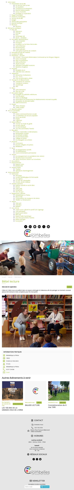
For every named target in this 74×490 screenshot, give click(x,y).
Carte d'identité (20, 41)
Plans (13, 88)
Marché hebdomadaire (22, 10)
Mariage (18, 33)
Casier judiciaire (20, 49)
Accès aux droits (20, 117)
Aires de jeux (19, 192)
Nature (14, 201)
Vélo (16, 86)
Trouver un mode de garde (23, 124)
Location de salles (17, 54)
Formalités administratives (20, 39)
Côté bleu (18, 205)
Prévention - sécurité (18, 55)
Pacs (16, 34)
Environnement (16, 163)
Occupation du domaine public (24, 101)
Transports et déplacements (20, 80)
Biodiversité (19, 166)
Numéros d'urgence (21, 67)
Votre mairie (11, 2)
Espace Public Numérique (23, 216)
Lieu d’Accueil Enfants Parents (24, 128)
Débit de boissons (21, 102)
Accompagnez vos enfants (23, 140)
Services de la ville (17, 18)
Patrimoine (15, 174)
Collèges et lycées (21, 138)
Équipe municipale (17, 15)
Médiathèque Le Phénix (22, 195)
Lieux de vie (15, 208)
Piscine (17, 187)
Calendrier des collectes (22, 72)
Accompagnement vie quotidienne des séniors (29, 156)
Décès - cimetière (20, 38)
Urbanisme (15, 73)
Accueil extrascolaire (21, 137)
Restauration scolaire (22, 133)
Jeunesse (14, 141)
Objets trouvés (20, 64)
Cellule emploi (19, 107)
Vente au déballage (21, 98)
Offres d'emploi (20, 106)
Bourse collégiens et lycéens (24, 145)
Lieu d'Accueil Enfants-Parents (24, 218)
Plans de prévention (21, 60)
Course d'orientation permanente (25, 153)
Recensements (20, 47)
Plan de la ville (19, 91)
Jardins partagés (20, 219)
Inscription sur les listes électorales (26, 44)
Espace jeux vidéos (21, 213)
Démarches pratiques (14, 28)
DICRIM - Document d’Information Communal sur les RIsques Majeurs (37, 57)
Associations (15, 161)
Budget (14, 20)
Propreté (14, 69)
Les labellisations (20, 151)
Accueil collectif (20, 125)
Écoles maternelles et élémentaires (26, 132)
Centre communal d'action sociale (26, 114)
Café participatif (20, 211)
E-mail (8, 372)
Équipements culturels (18, 193)
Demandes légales (17, 93)
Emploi (14, 104)
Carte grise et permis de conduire (25, 51)
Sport (13, 148)
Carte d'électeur (20, 46)
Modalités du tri (20, 70)
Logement (18, 120)
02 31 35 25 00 (38, 428)
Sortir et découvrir (13, 172)
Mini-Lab (18, 214)
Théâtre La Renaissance (22, 200)
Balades (17, 206)
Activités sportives (17, 184)
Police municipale (20, 59)
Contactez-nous (38, 424)
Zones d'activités (20, 12)
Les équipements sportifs (23, 150)
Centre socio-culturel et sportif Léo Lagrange (29, 210)
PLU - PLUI (18, 77)
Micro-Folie (18, 197)
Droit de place (19, 96)
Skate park (18, 188)
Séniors (14, 154)
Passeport (18, 43)
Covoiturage (19, 85)
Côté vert (18, 203)
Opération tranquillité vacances (25, 65)
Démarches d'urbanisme (23, 75)
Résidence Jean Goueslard (23, 158)
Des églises (19, 179)
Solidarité (14, 112)
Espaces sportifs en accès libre (24, 185)
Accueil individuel (20, 127)
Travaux (17, 169)
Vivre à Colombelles (14, 111)
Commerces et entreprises (23, 8)
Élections (14, 25)
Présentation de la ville (19, 4)
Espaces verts (19, 164)
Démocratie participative (19, 21)
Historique (18, 175)
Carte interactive (20, 90)
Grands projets (16, 167)
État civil (14, 30)
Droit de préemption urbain (23, 78)
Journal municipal (17, 23)
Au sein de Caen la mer (22, 5)
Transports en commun (22, 81)
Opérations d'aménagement (24, 171)
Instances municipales (18, 17)
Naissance (18, 31)
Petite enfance (16, 122)
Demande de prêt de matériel (21, 52)
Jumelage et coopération (23, 13)
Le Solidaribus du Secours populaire (26, 116)
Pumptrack (18, 190)
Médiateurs (18, 146)
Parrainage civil (20, 36)
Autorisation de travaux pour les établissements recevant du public (36, 99)
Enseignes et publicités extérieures (26, 94)
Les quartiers (19, 7)
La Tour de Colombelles (22, 180)
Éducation (15, 130)
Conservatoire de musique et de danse (27, 198)
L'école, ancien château (22, 182)
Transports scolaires (21, 83)
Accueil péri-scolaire (21, 135)
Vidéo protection (20, 62)
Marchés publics (17, 109)
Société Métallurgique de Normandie (26, 177)
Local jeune (19, 143)
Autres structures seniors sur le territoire (28, 159)
